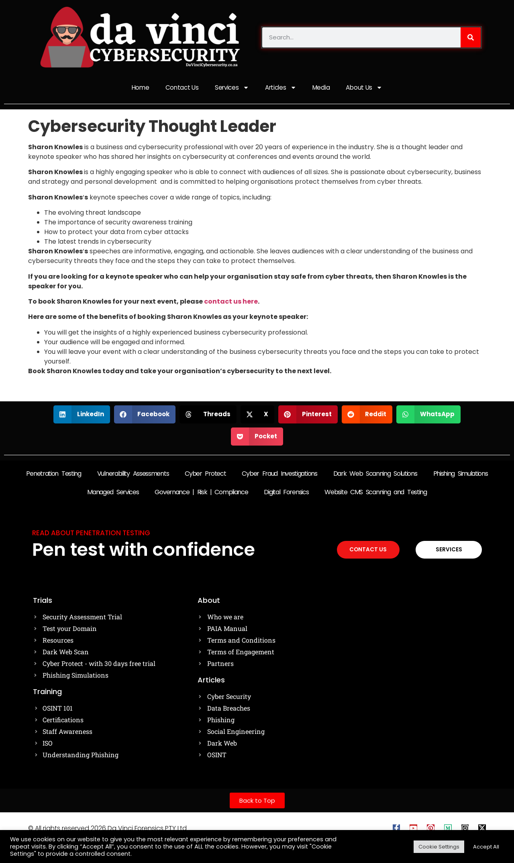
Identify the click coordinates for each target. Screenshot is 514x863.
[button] (81, 415)
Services (231, 88)
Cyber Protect (205, 474)
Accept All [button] (486, 847)
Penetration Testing (53, 474)
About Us (366, 88)
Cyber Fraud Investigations (279, 474)
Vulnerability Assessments (133, 474)
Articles (281, 88)
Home (138, 88)
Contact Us (180, 88)
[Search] (471, 37)
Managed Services (113, 492)
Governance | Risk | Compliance (201, 492)
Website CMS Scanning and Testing (375, 492)
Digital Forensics (286, 492)
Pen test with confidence (143, 550)
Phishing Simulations (460, 474)
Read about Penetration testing (91, 533)
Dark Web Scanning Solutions (375, 474)
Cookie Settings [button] (438, 847)
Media (322, 88)
